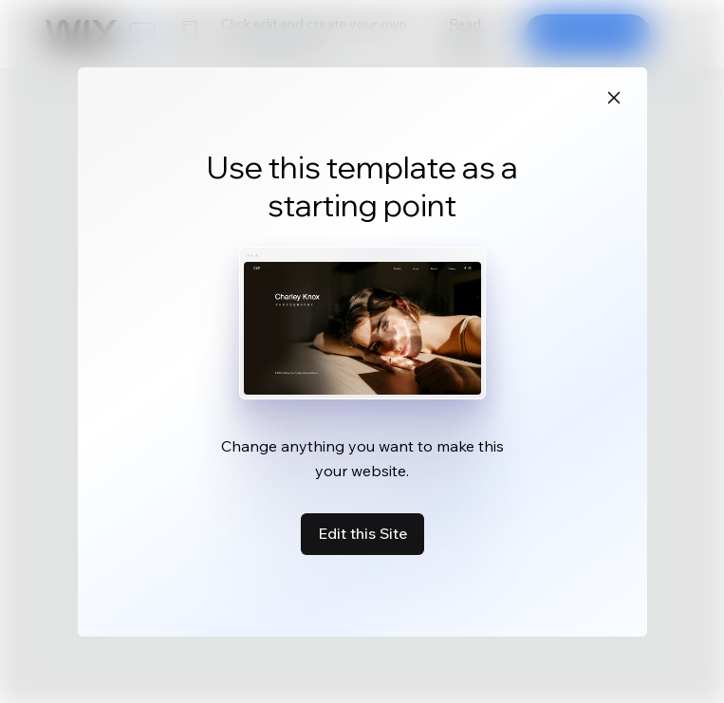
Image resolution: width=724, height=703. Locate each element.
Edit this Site (362, 533)
